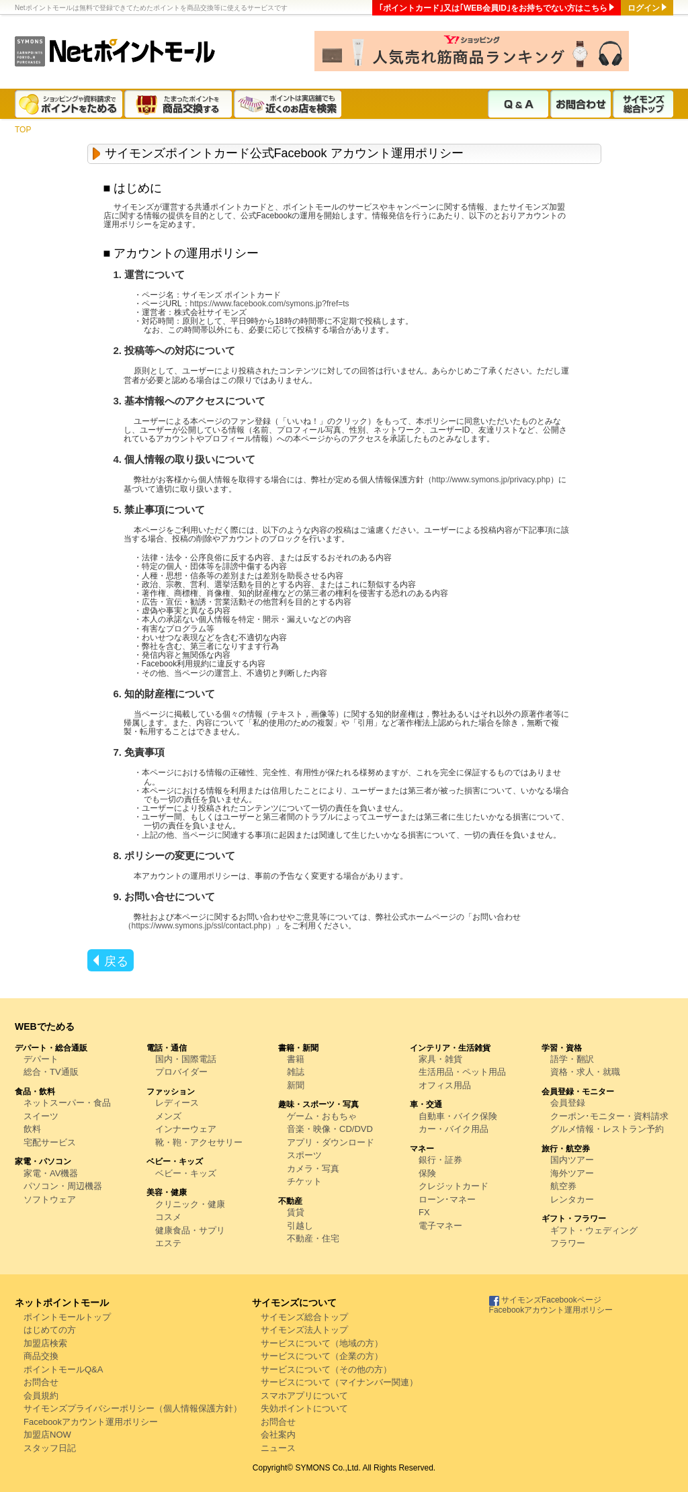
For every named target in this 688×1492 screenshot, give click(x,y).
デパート (41, 1059)
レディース (177, 1103)
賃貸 (295, 1212)
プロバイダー (181, 1072)
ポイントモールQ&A (63, 1369)
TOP (23, 129)
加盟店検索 (45, 1343)
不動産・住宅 (313, 1238)
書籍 (295, 1059)
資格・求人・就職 (585, 1072)
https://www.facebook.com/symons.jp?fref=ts (269, 303)
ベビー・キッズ (185, 1173)
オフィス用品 (445, 1085)
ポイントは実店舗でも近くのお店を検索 (288, 104)
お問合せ (41, 1382)
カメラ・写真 (313, 1169)
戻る (116, 961)
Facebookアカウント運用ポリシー (91, 1422)
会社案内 (278, 1435)
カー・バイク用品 (453, 1129)
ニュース (278, 1448)
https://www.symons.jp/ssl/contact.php (199, 925)
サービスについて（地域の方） (322, 1343)
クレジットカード (453, 1186)
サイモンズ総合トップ (643, 104)
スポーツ (304, 1155)
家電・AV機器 (51, 1173)
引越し (300, 1226)
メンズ (168, 1116)
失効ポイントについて (304, 1408)
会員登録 (567, 1103)
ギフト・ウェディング (594, 1230)
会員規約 (41, 1396)
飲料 (32, 1129)
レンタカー (572, 1199)
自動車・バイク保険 (458, 1116)
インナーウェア (185, 1129)
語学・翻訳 (572, 1059)
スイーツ (41, 1116)
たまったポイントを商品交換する (179, 104)
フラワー (567, 1243)
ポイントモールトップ (67, 1317)
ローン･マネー (447, 1199)
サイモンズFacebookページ (545, 1300)
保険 (427, 1173)
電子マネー (440, 1226)
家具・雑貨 (440, 1059)
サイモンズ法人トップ (304, 1330)
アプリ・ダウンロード (330, 1142)
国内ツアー (572, 1160)
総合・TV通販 (51, 1072)
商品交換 (41, 1356)
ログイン (644, 8)
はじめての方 (50, 1330)
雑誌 (295, 1072)
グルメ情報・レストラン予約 (607, 1129)
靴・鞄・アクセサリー (199, 1142)
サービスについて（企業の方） (322, 1356)
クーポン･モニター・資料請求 (609, 1116)
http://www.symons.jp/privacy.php (491, 479)
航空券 (563, 1186)
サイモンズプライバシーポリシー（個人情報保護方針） (133, 1408)
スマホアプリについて (304, 1396)
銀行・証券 (440, 1160)
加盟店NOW (47, 1435)
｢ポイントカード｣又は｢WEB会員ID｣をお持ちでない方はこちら (493, 8)
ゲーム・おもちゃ (322, 1116)
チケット (304, 1181)
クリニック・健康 (190, 1204)
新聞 (295, 1085)
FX (424, 1212)
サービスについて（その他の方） (326, 1369)
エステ (168, 1243)
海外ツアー (572, 1173)
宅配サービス (50, 1142)
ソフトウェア (50, 1199)
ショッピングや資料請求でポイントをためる (69, 104)
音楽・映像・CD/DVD (330, 1129)
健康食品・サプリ (190, 1230)
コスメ (168, 1217)
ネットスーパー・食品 (67, 1103)
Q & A (518, 104)
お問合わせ (580, 104)
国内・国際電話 (185, 1059)
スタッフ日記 (50, 1448)
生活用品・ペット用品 (462, 1072)
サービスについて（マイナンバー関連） (339, 1382)
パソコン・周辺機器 (63, 1186)
